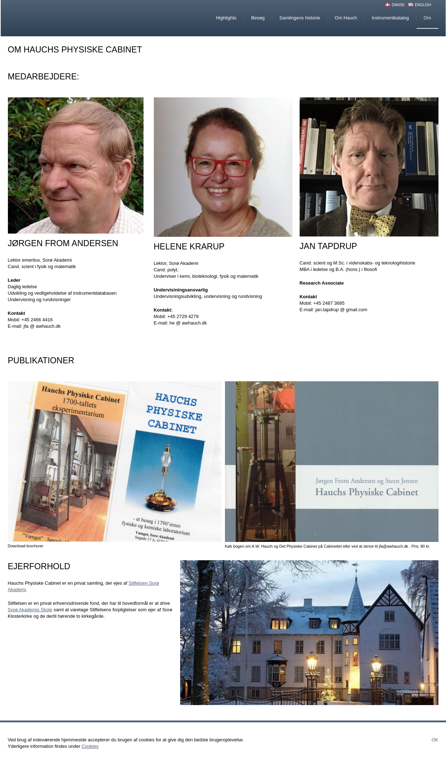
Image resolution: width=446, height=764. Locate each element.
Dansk (398, 5)
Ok (435, 739)
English (423, 5)
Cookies (89, 746)
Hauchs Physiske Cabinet (68, 18)
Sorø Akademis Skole (30, 609)
